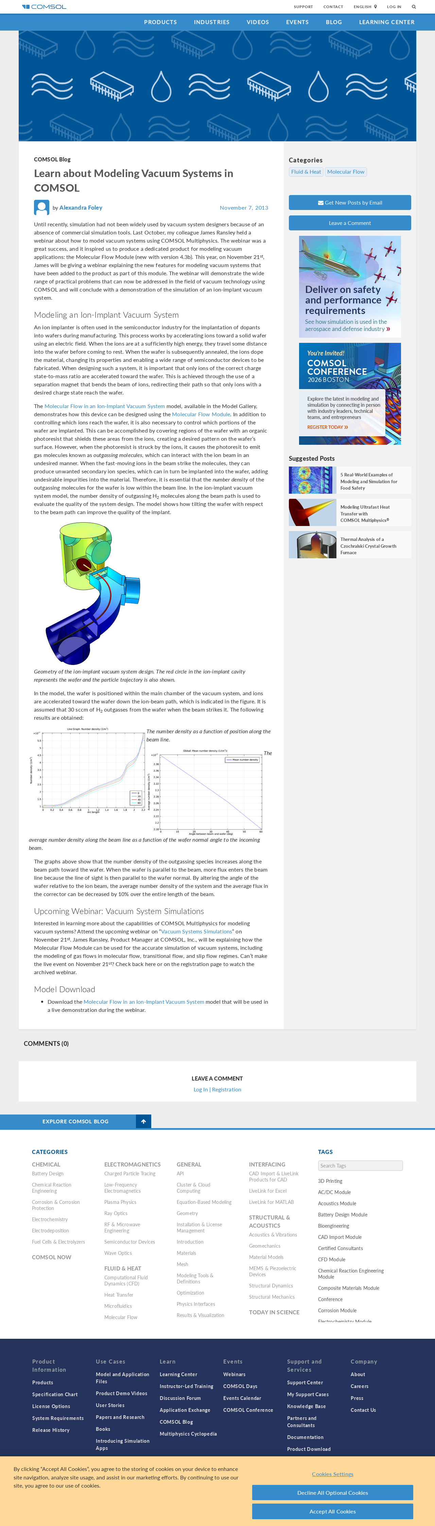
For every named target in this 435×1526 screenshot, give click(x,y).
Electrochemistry (50, 1219)
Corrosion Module (337, 1310)
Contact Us (363, 1409)
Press (357, 1398)
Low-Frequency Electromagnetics (122, 1187)
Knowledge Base (306, 1406)
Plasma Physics (120, 1201)
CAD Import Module (340, 1236)
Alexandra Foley (80, 207)
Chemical (46, 1164)
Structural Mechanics (272, 1296)
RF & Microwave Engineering (122, 1227)
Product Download (309, 1448)
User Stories (110, 1405)
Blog (334, 22)
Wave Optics (118, 1252)
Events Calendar (242, 1398)
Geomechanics (264, 1245)
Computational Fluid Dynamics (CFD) (126, 1280)
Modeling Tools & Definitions (195, 1278)
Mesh (183, 1264)
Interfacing (267, 1164)
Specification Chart (54, 1394)
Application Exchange (185, 1409)
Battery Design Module (342, 1214)
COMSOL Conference (248, 1409)
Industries (212, 22)
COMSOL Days (240, 1386)
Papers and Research (120, 1417)
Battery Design (48, 1173)
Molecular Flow (346, 171)
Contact (334, 6)
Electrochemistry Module (344, 1321)
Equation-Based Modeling (204, 1201)
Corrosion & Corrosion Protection (56, 1204)
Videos (258, 22)
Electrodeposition (50, 1230)
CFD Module (332, 1259)
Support (303, 6)
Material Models (266, 1256)
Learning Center (387, 22)
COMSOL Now (52, 1257)
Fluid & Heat (306, 171)
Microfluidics (118, 1305)
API (180, 1173)
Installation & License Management (199, 1227)
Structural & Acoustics (269, 1221)
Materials (186, 1252)
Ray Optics (116, 1213)
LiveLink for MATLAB (271, 1201)
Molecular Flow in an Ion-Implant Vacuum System (105, 406)
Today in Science (274, 1312)
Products (160, 22)
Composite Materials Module (349, 1287)
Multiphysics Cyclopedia (188, 1433)
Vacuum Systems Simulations (196, 931)
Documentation (305, 1437)
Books (103, 1428)
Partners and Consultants (302, 1421)
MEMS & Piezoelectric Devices (272, 1271)
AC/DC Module (334, 1192)
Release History (51, 1429)
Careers (360, 1386)
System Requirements (58, 1418)
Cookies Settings (332, 1474)
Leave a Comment (350, 223)
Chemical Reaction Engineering (52, 1187)
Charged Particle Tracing (130, 1173)
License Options (51, 1406)
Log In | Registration (217, 1089)
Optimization (190, 1292)
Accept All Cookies (333, 1511)
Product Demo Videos (121, 1393)
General (189, 1164)
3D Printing (330, 1180)
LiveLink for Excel (267, 1190)
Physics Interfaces (196, 1303)
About (358, 1374)
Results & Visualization (200, 1315)
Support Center (305, 1382)
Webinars (234, 1374)
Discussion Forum (180, 1398)
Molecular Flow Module (201, 414)
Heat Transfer (118, 1294)
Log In (394, 6)
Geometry (187, 1213)
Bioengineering (333, 1225)
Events (297, 22)
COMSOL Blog (52, 159)
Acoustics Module (337, 1203)
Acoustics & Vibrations (273, 1234)
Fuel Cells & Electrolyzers (58, 1241)
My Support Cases (308, 1394)
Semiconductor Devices (129, 1241)
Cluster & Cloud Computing (193, 1187)
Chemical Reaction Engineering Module (351, 1273)
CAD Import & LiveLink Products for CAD (273, 1176)
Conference (330, 1299)
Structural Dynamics (271, 1285)
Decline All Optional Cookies (332, 1492)
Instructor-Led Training (186, 1386)
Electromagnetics (132, 1164)
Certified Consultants (340, 1248)
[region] (217, 1491)
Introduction (190, 1241)
